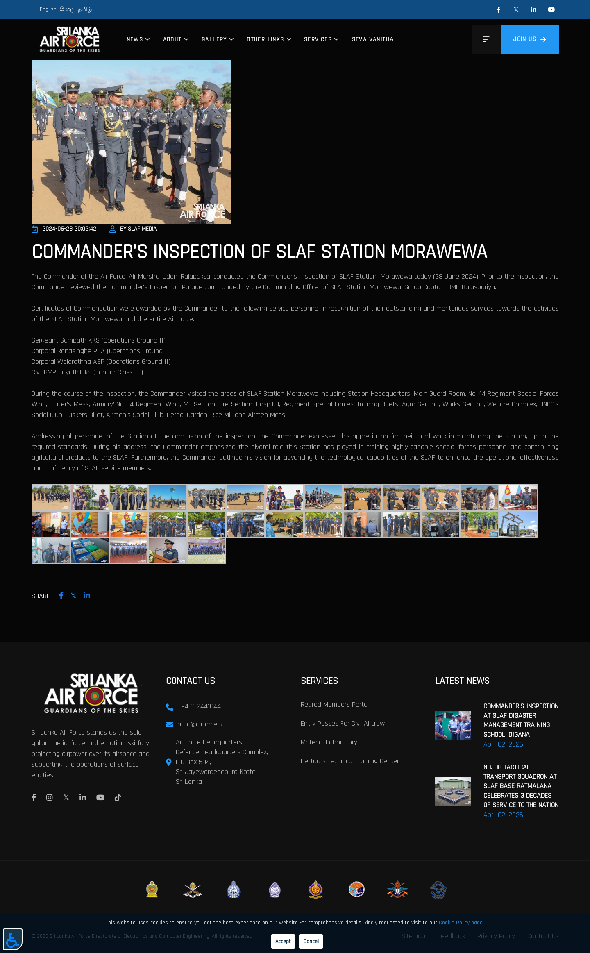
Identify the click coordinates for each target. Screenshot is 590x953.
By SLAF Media (133, 229)
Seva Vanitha (373, 39)
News (135, 39)
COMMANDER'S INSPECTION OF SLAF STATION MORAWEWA (259, 252)
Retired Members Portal (335, 703)
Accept (283, 941)
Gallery (214, 39)
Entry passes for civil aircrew (343, 722)
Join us (529, 39)
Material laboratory (329, 741)
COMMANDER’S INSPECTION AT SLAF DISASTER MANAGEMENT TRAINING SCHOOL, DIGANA (520, 719)
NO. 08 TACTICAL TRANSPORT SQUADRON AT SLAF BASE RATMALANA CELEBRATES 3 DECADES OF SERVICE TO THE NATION (520, 785)
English (48, 9)
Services (318, 39)
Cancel (311, 941)
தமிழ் (85, 9)
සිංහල (67, 9)
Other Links (265, 39)
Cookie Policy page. (461, 922)
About (172, 39)
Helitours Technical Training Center (350, 760)
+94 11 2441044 (199, 705)
